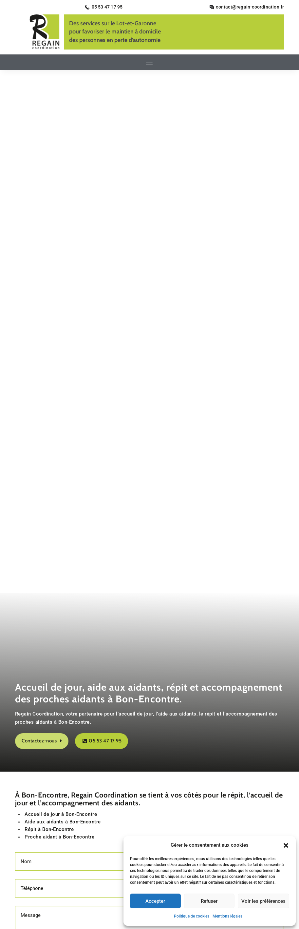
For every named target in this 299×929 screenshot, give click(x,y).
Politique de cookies (191, 916)
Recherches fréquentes (149, 798)
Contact (109, 731)
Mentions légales (227, 916)
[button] (286, 845)
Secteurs (178, 731)
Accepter (155, 901)
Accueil (86, 731)
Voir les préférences (263, 901)
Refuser (209, 901)
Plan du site (208, 731)
